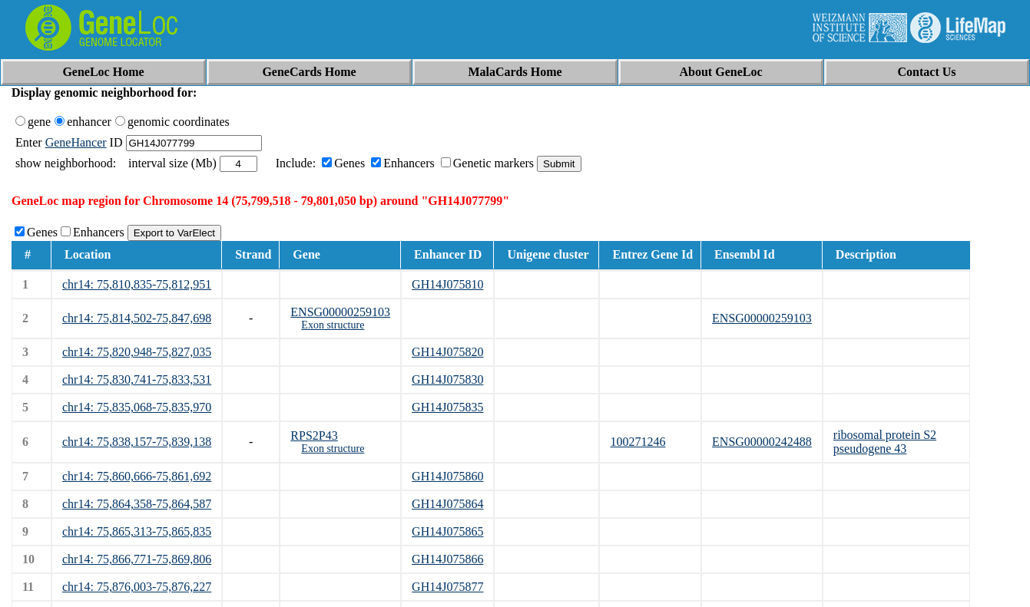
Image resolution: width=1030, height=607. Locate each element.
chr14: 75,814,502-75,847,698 (136, 318)
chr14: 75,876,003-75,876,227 (136, 586)
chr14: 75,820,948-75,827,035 (136, 351)
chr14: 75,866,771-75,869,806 (136, 559)
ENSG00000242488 (762, 441)
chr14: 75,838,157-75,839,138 (136, 441)
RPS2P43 (313, 435)
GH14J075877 (447, 586)
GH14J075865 (447, 531)
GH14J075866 (447, 559)
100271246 (637, 441)
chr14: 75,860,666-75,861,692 (136, 476)
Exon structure (332, 325)
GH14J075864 (447, 503)
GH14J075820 (447, 351)
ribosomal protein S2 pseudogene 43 (884, 441)
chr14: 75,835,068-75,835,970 (136, 407)
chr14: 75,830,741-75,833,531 (136, 379)
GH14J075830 (447, 379)
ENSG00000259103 (340, 311)
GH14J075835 (447, 407)
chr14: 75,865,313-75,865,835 (136, 531)
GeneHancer (76, 142)
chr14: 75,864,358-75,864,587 (136, 503)
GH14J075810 (447, 284)
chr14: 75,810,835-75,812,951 (136, 284)
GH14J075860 (447, 476)
